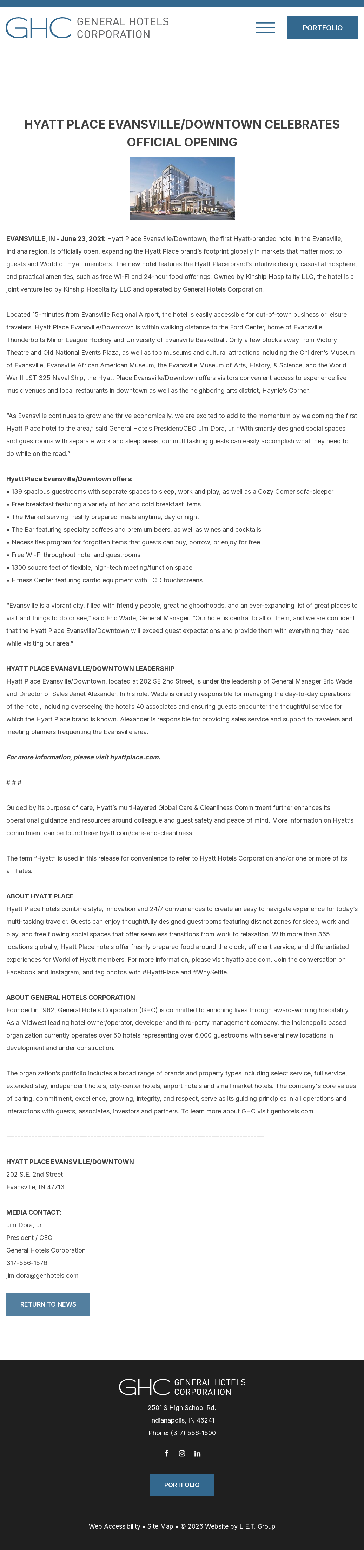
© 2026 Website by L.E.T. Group (228, 1526)
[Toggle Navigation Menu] (265, 28)
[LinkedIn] (197, 1453)
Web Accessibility (114, 1526)
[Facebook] (166, 1453)
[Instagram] (182, 1453)
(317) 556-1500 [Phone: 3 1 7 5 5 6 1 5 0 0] (193, 1433)
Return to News (48, 1304)
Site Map (160, 1526)
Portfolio (323, 28)
